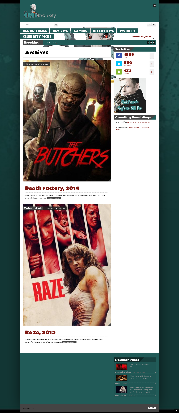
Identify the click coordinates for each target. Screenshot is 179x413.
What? (152, 409)
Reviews (62, 31)
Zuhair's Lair (33, 210)
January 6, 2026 (144, 36)
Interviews (105, 31)
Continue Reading (54, 199)
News (117, 385)
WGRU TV (130, 31)
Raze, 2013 (40, 333)
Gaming (83, 31)
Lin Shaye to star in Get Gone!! (138, 123)
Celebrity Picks (39, 36)
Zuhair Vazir (44, 65)
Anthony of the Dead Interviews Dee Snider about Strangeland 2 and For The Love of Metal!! (141, 391)
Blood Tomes (37, 31)
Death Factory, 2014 (52, 189)
